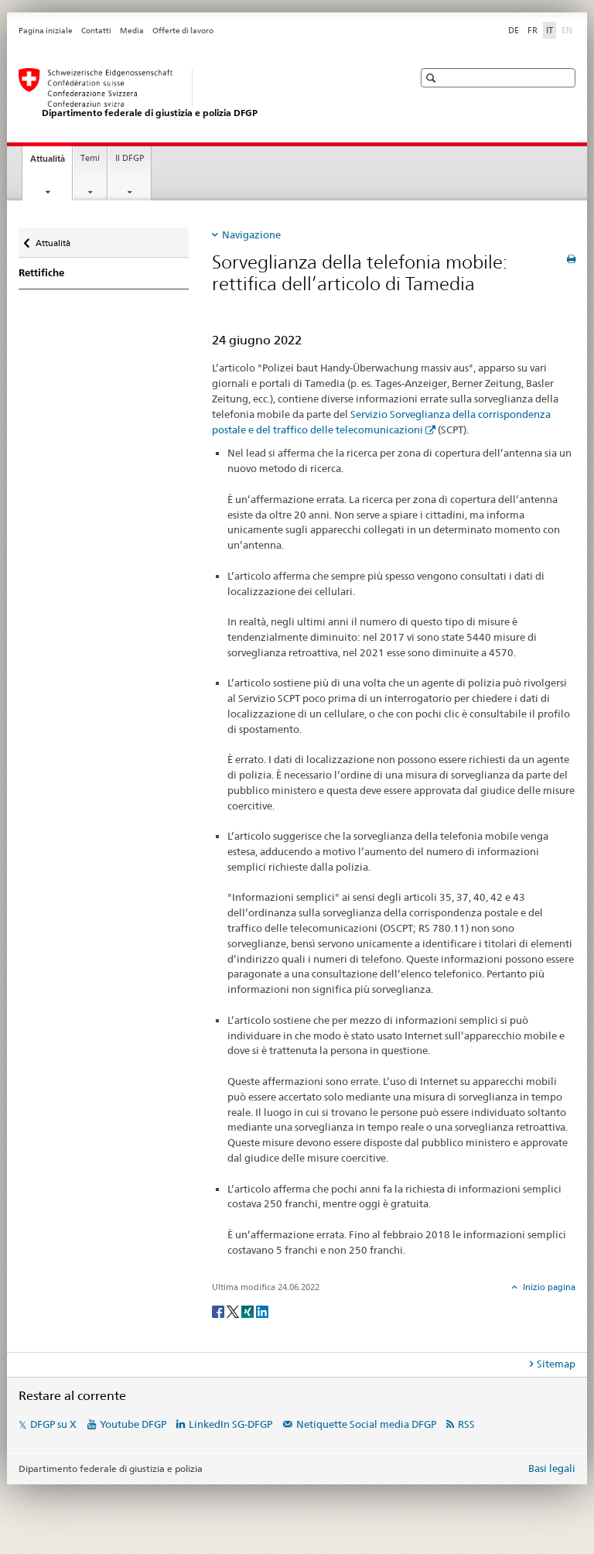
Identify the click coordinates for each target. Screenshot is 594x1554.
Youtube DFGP (133, 1424)
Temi (90, 158)
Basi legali (551, 1468)
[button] (432, 78)
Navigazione (251, 234)
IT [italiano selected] (549, 30)
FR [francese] (532, 30)
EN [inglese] (568, 29)
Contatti (96, 30)
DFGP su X (53, 1424)
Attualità (51, 162)
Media (132, 30)
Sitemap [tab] (556, 1363)
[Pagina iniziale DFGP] (200, 93)
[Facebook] (219, 1310)
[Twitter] (234, 1310)
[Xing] (248, 1310)
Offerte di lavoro (182, 30)
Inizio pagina (548, 1287)
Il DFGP (129, 158)
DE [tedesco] (513, 30)
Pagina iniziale (46, 30)
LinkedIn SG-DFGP (230, 1424)
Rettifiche (41, 272)
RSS (466, 1424)
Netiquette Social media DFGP (366, 1424)
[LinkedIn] (262, 1310)
